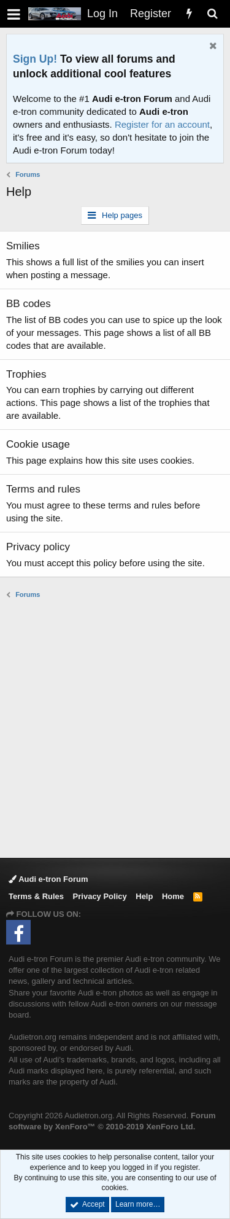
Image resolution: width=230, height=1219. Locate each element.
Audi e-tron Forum (48, 879)
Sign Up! (35, 59)
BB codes (28, 304)
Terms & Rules (36, 896)
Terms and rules (43, 489)
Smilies (23, 246)
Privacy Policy (100, 896)
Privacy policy (38, 547)
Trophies (26, 374)
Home (173, 896)
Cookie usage (38, 444)
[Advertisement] (115, 727)
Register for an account (162, 124)
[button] (13, 13)
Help (144, 896)
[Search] (212, 13)
